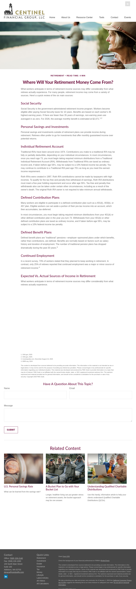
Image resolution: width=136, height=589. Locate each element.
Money (39, 572)
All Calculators (43, 584)
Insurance (41, 566)
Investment (41, 561)
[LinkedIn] (127, 3)
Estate (39, 564)
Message (8, 405)
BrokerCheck (105, 560)
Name (7, 388)
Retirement (41, 558)
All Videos (41, 581)
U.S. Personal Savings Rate (18, 486)
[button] (52, 17)
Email (72, 388)
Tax (38, 569)
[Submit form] (11, 429)
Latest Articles (42, 578)
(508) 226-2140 (16, 558)
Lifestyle (40, 575)
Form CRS (66, 556)
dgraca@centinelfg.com (14, 572)
